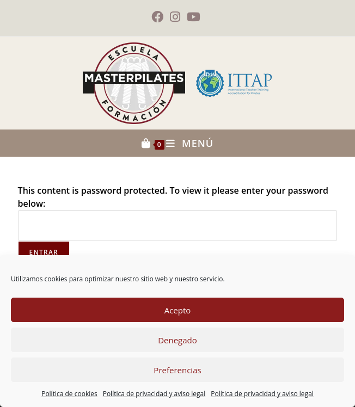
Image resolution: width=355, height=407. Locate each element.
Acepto (177, 310)
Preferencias (177, 370)
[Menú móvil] (189, 143)
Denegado (177, 340)
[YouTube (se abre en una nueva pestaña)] (193, 17)
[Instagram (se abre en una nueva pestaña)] (175, 17)
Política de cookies (69, 393)
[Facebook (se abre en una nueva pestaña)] (159, 17)
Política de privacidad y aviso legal (154, 393)
